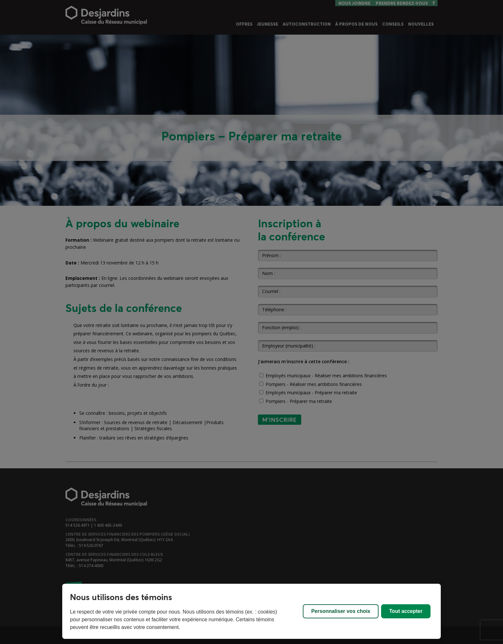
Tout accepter (405, 611)
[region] (251, 611)
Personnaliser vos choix (340, 611)
